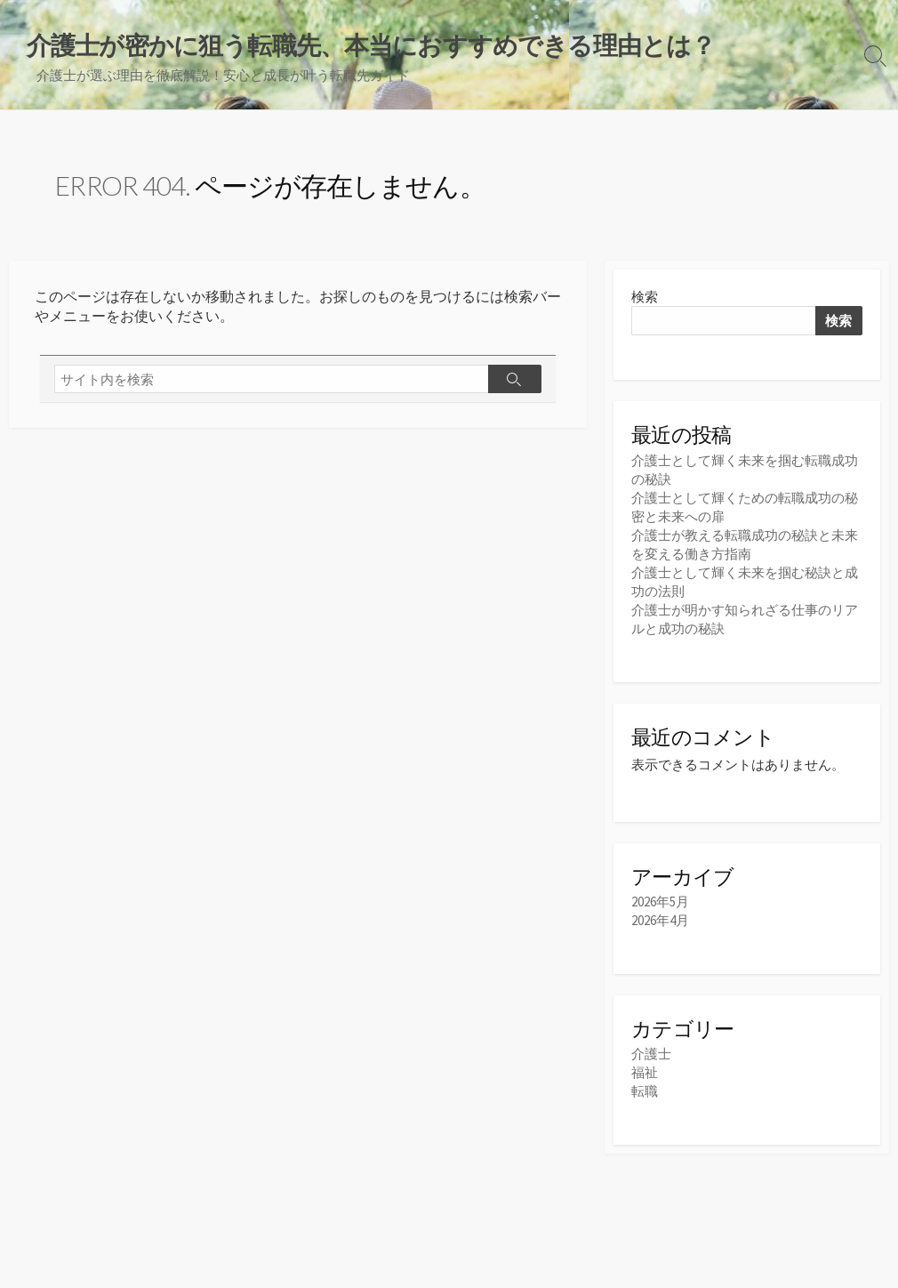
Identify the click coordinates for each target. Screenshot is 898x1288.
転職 (644, 1091)
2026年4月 (660, 920)
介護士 (651, 1053)
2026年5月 (660, 901)
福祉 (644, 1072)
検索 (644, 296)
